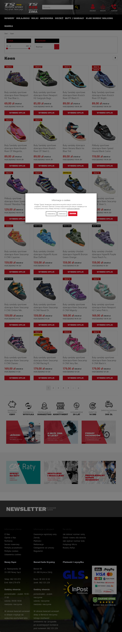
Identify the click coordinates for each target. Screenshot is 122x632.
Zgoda (72, 213)
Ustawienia (51, 213)
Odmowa (62, 213)
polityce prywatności (73, 208)
